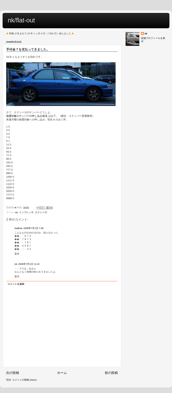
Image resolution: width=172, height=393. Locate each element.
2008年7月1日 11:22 (29, 264)
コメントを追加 (15, 284)
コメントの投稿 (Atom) (24, 380)
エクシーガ (41, 212)
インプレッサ (26, 212)
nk (145, 33)
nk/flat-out (21, 20)
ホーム (62, 373)
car (16, 212)
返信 (16, 253)
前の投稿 (111, 373)
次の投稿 (12, 373)
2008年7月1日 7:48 (33, 228)
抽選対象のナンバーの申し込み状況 (26, 116)
